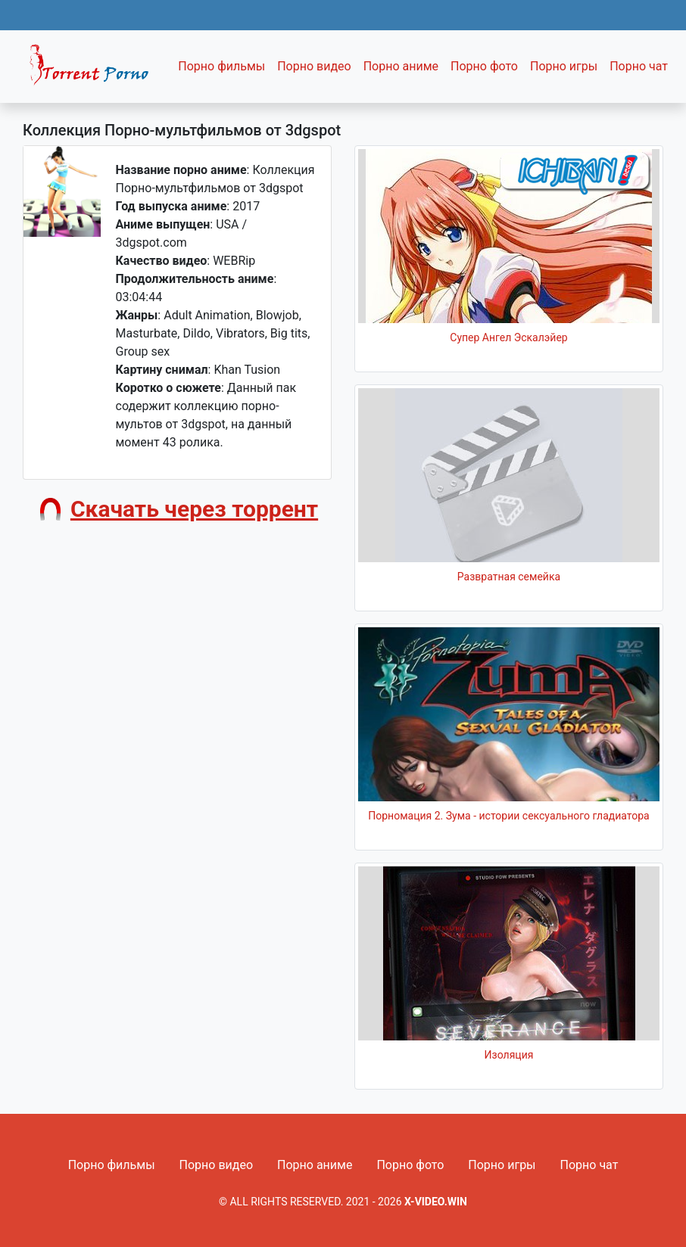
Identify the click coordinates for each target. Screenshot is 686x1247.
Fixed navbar (95, 70)
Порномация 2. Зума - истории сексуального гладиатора (508, 816)
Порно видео (314, 66)
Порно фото (484, 66)
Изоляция (509, 1055)
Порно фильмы (221, 66)
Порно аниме (400, 66)
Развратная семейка (508, 577)
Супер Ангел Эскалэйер (508, 337)
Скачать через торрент (194, 509)
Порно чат (639, 66)
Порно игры (563, 66)
